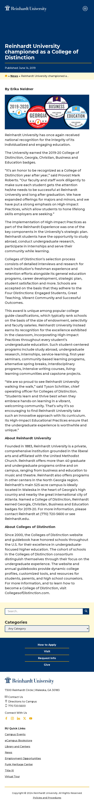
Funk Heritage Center (19, 764)
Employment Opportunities (23, 758)
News (14, 76)
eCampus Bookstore (18, 740)
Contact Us (15, 697)
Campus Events (15, 734)
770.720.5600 (17, 705)
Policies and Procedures (47, 797)
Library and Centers (17, 746)
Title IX (9, 770)
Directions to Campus (22, 701)
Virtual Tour (12, 776)
